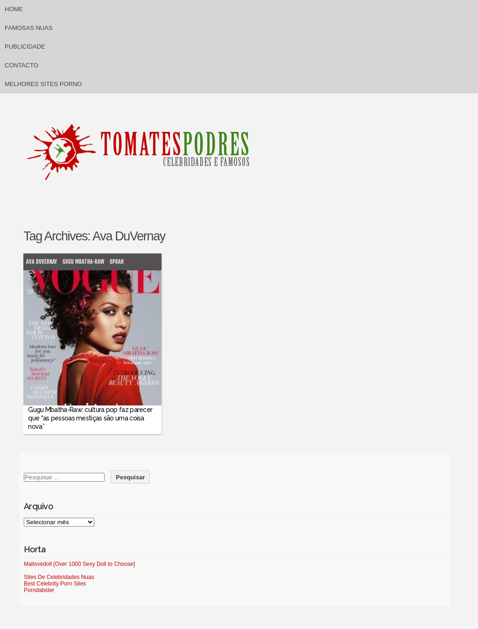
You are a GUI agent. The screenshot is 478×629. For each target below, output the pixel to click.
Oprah (117, 261)
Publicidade (25, 46)
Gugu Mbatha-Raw (83, 261)
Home (14, 9)
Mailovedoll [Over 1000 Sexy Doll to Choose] (79, 564)
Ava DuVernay (41, 261)
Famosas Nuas (29, 27)
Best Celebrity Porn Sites (55, 583)
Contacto (21, 65)
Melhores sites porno (43, 83)
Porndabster (39, 590)
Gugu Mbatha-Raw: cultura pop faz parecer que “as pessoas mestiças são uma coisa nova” (90, 418)
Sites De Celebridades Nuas (59, 577)
